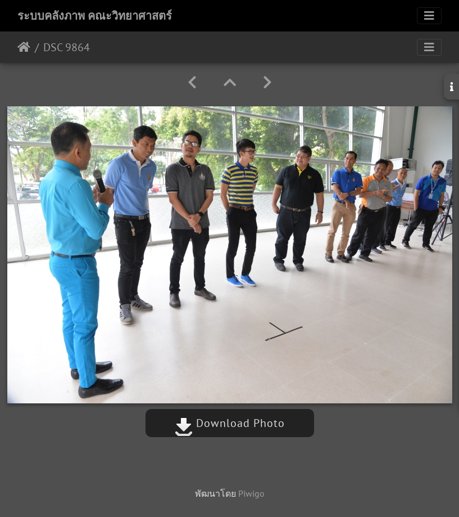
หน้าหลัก (23, 47)
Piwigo (251, 493)
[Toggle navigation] (429, 15)
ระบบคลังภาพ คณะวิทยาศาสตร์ (94, 15)
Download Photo (230, 423)
